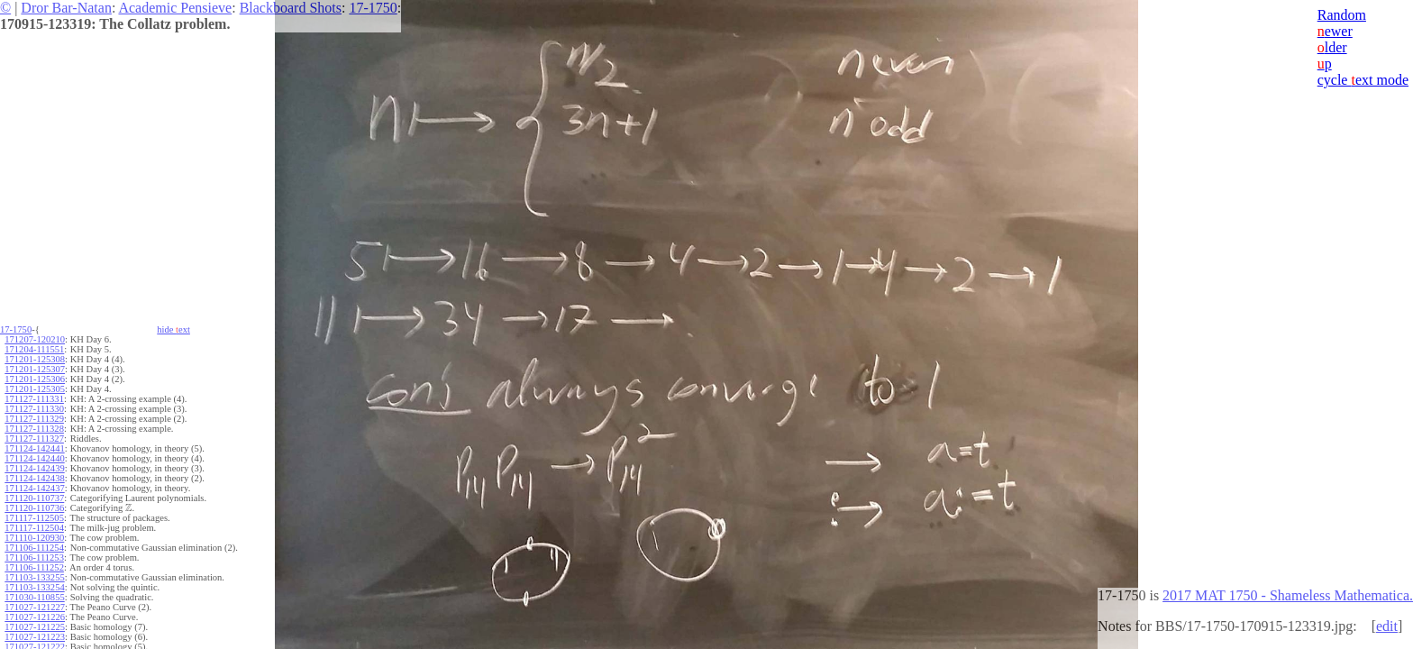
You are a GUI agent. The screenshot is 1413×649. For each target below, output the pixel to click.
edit (1387, 626)
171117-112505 (34, 518)
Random (1341, 15)
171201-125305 (35, 389)
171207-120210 (35, 339)
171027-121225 (35, 627)
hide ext (173, 329)
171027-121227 (35, 607)
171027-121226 (35, 617)
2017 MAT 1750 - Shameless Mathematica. (1287, 595)
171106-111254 (34, 548)
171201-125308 (35, 359)
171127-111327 (34, 438)
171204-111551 (34, 349)
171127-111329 (34, 419)
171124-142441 (34, 448)
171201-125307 (35, 369)
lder (1332, 47)
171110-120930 (34, 538)
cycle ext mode (1362, 79)
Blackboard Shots (291, 7)
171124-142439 (34, 468)
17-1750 (373, 7)
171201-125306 (35, 379)
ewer (1335, 31)
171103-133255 (34, 577)
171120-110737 (34, 498)
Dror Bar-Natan (66, 7)
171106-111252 (34, 567)
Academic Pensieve (175, 7)
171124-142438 (34, 478)
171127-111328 (34, 429)
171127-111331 (34, 399)
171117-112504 (34, 528)
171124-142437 (34, 488)
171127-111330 (34, 409)
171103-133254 (34, 587)
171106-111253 (34, 557)
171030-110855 (34, 597)
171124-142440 (34, 458)
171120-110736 (34, 508)
